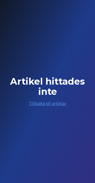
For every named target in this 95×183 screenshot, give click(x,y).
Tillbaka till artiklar (47, 103)
